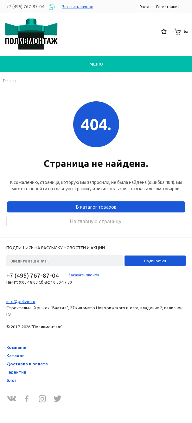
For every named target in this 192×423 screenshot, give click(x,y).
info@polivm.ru (20, 301)
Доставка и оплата (27, 364)
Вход (144, 7)
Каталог (15, 355)
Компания (17, 347)
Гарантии (16, 372)
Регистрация (168, 7)
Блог (11, 380)
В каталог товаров (96, 207)
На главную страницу (95, 221)
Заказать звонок (77, 7)
